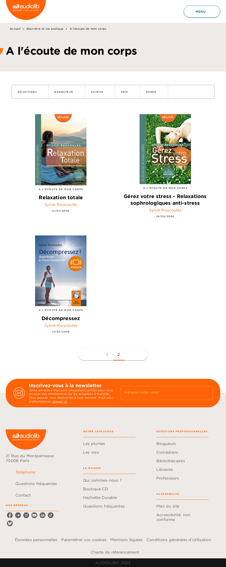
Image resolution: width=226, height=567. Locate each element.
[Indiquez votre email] (161, 393)
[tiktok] (51, 515)
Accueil (15, 28)
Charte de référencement (115, 552)
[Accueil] (26, 11)
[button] (30, 92)
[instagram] (26, 515)
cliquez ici (59, 401)
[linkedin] (42, 515)
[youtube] (34, 515)
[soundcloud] (18, 515)
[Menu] (202, 12)
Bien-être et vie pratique (45, 28)
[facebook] (10, 515)
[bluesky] (10, 523)
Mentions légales (126, 539)
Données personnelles (36, 539)
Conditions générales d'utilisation (179, 539)
